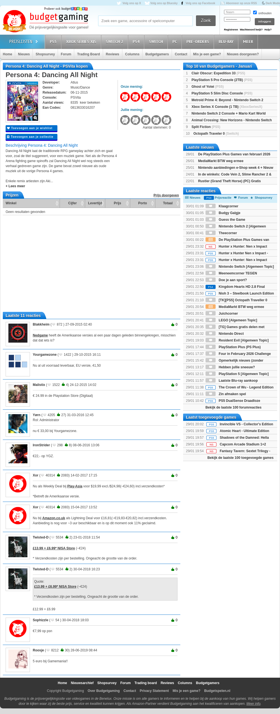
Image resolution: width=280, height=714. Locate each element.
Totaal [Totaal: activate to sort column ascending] (167, 203)
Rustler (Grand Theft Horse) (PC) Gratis (229, 181)
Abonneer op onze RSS (241, 3)
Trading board (145, 683)
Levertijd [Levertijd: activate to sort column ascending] (95, 203)
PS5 (54, 41)
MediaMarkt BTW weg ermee (220, 161)
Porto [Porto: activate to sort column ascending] (142, 203)
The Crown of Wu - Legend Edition (240, 387)
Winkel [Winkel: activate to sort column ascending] (11, 203)
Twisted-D (40, 537)
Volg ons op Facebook (200, 3)
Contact (181, 54)
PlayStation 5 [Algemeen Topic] (237, 374)
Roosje (38, 650)
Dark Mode (273, 3)
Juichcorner (222, 314)
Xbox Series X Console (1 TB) (227, 107)
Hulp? (268, 29)
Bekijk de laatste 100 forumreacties (234, 407)
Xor (35, 475)
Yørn (36, 415)
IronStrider (41, 445)
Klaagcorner (222, 206)
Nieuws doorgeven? (243, 54)
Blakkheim (41, 324)
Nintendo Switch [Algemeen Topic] (240, 267)
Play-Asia (74, 486)
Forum (66, 54)
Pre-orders (198, 41)
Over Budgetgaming (104, 691)
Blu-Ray (227, 41)
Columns (132, 54)
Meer (249, 41)
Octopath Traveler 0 (216, 134)
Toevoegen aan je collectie (30, 136)
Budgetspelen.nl (217, 691)
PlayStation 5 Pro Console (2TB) (222, 80)
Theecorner (221, 233)
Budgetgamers (157, 54)
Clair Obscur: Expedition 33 (218, 73)
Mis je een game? (207, 54)
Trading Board (88, 54)
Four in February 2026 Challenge (238, 354)
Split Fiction (206, 127)
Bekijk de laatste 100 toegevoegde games (240, 458)
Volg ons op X (131, 3)
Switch (157, 41)
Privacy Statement (154, 691)
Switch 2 (115, 41)
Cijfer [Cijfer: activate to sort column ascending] (72, 203)
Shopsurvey (45, 54)
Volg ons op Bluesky (164, 3)
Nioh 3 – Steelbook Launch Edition (240, 293)
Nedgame (40, 335)
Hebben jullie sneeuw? (230, 367)
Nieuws (24, 54)
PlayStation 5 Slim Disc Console (222, 93)
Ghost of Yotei (208, 87)
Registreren (231, 29)
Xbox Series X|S (82, 41)
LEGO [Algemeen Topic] (231, 320)
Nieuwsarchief (82, 683)
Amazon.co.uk (53, 518)
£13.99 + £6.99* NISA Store (54, 548)
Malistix (39, 385)
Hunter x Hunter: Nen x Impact (236, 246)
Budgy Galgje (223, 213)
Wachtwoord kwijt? (251, 29)
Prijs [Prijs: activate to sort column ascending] (117, 203)
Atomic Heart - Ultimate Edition (244, 431)
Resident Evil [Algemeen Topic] (237, 340)
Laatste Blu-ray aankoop (232, 381)
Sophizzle (40, 620)
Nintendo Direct (225, 334)
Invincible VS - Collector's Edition (246, 424)
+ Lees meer (15, 186)
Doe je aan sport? (226, 280)
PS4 (137, 41)
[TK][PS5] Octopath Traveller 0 (236, 300)
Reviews (112, 54)
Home (7, 54)
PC (175, 41)
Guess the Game (225, 220)
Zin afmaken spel (226, 394)
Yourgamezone (45, 355)
